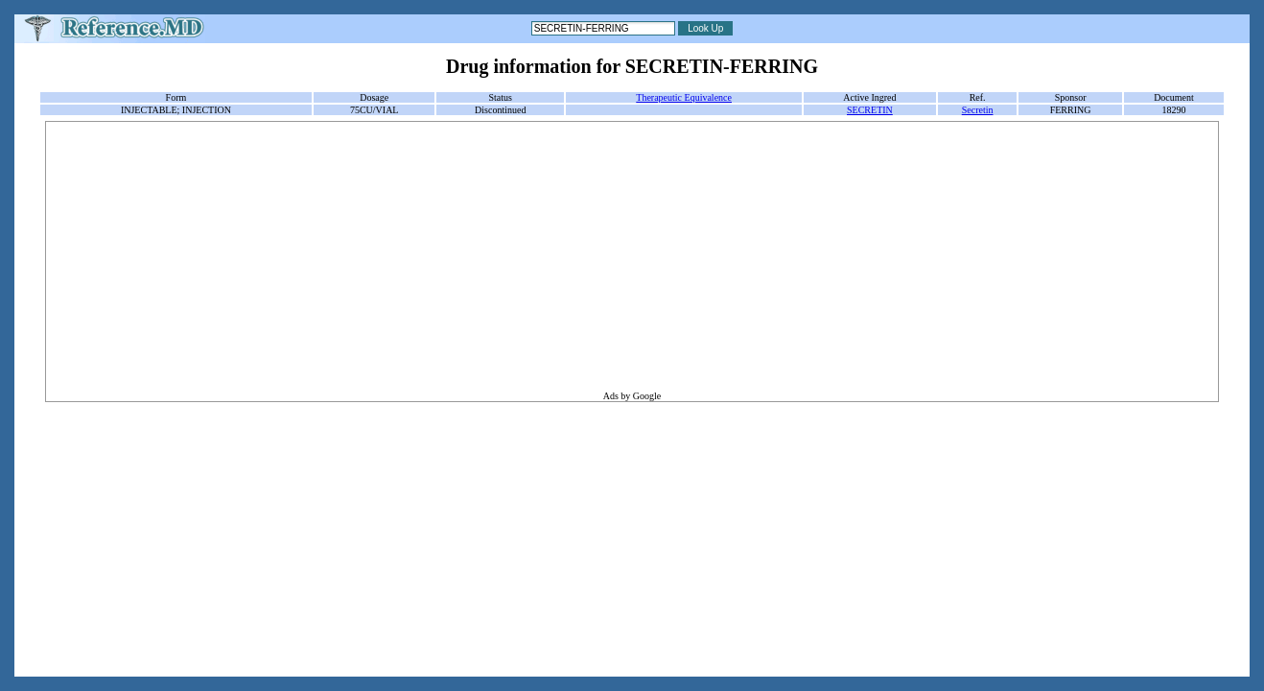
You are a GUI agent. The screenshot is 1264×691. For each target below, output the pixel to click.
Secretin (978, 110)
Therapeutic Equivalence (684, 97)
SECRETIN (870, 110)
